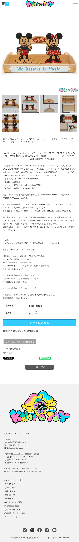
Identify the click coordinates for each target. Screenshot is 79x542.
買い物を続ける (13, 348)
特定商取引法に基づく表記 (15, 513)
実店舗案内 (8, 499)
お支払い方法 (9, 488)
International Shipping (12, 506)
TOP (5, 139)
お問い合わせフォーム (13, 510)
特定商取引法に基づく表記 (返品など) (20, 330)
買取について (9, 495)
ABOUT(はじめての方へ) (14, 480)
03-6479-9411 (14, 445)
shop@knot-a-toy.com (16, 448)
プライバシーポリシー (13, 517)
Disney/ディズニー (18, 139)
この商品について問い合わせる (19, 341)
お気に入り (10, 352)
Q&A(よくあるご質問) (13, 502)
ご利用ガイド (9, 484)
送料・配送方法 (10, 491)
